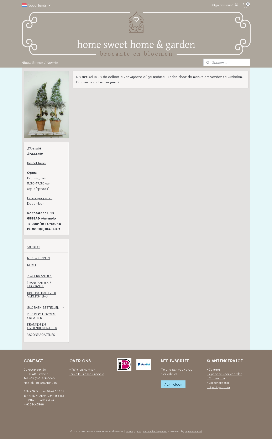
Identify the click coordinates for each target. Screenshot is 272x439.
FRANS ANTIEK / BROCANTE (39, 284)
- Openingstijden (218, 387)
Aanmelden (173, 384)
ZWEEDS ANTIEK (39, 276)
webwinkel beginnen (155, 431)
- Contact (213, 369)
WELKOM (33, 247)
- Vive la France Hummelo (86, 374)
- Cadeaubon (216, 378)
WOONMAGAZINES (41, 334)
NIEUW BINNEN (38, 258)
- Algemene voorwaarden (224, 374)
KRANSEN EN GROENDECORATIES (42, 326)
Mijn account (225, 5)
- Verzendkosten (218, 382)
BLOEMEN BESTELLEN (46, 307)
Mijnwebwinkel (193, 431)
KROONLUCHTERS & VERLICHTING (41, 295)
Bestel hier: (36, 163)
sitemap (130, 431)
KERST (31, 265)
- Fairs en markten (82, 369)
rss (139, 431)
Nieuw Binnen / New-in (40, 62)
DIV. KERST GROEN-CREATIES (41, 316)
